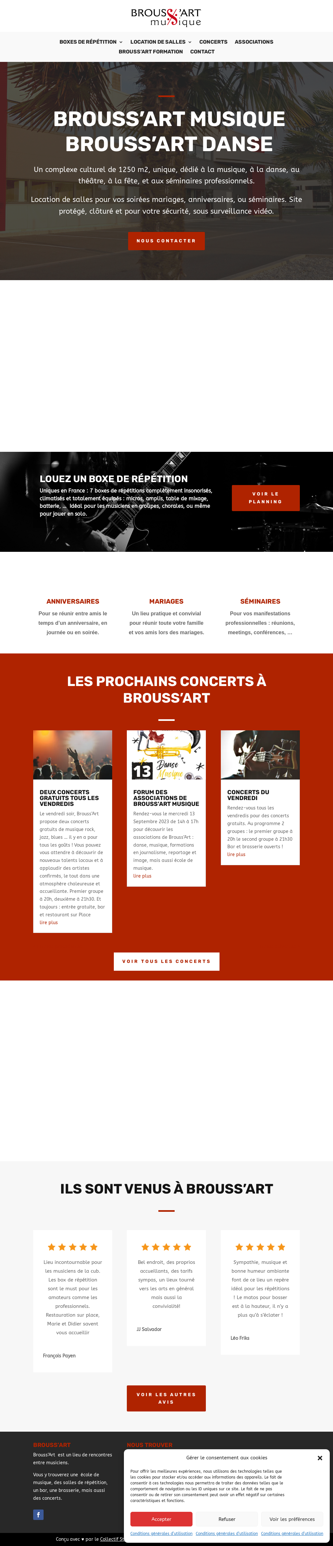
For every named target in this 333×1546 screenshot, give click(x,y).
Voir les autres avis (166, 1398)
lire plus (49, 922)
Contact (202, 52)
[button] (320, 1458)
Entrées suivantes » (278, 946)
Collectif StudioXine (121, 1539)
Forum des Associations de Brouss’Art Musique (166, 798)
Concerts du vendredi (248, 795)
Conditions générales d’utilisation (161, 1533)
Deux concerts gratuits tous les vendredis (69, 798)
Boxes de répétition (88, 42)
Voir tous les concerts (166, 961)
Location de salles (158, 42)
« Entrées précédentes (57, 946)
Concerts (213, 42)
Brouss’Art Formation (151, 52)
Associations (254, 42)
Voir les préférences (292, 1519)
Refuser (227, 1519)
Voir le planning (266, 498)
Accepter (161, 1519)
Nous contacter (166, 241)
